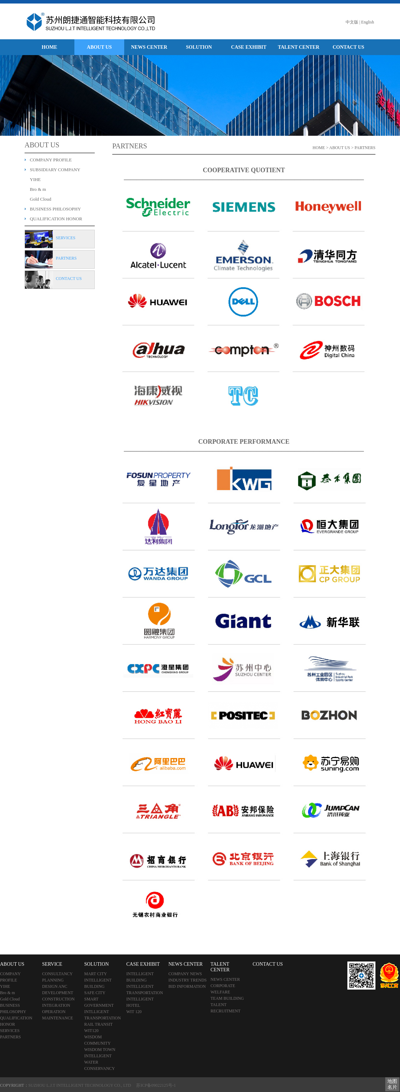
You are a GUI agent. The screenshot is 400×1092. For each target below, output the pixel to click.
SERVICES (10, 1030)
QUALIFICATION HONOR (56, 218)
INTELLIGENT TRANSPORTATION (144, 989)
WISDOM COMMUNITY (97, 1040)
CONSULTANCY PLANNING (57, 977)
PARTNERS (10, 1036)
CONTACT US (348, 47)
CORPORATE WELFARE (223, 988)
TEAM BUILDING (227, 998)
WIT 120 (133, 1011)
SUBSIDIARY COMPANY (55, 169)
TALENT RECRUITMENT (225, 1007)
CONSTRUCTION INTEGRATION (58, 1002)
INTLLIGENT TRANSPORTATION (102, 1014)
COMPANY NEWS (185, 973)
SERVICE (52, 964)
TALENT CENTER (298, 47)
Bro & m (38, 189)
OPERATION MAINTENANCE (57, 1014)
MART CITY (95, 973)
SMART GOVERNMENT (99, 1002)
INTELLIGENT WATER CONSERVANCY (99, 1062)
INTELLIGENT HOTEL (140, 1002)
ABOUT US (99, 47)
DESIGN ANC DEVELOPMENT (57, 989)
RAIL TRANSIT (98, 1024)
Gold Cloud (40, 199)
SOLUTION (199, 47)
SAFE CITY (94, 992)
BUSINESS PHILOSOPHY (55, 209)
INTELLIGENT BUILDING (98, 983)
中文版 (352, 22)
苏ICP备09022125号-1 (156, 1085)
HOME (49, 47)
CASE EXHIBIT (249, 47)
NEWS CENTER (149, 47)
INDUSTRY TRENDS (187, 980)
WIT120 (91, 1030)
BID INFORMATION (187, 986)
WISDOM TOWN (99, 1049)
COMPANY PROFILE (51, 159)
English (367, 22)
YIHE (35, 179)
